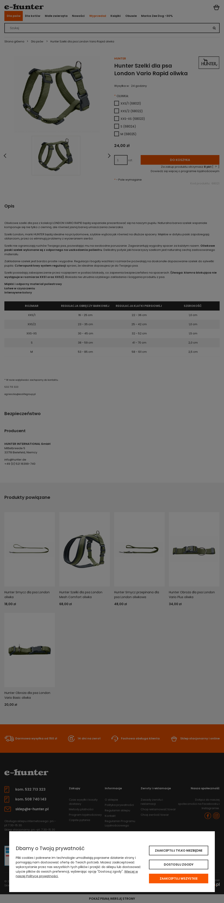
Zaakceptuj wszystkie (179, 878)
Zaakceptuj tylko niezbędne (178, 850)
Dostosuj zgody (178, 864)
